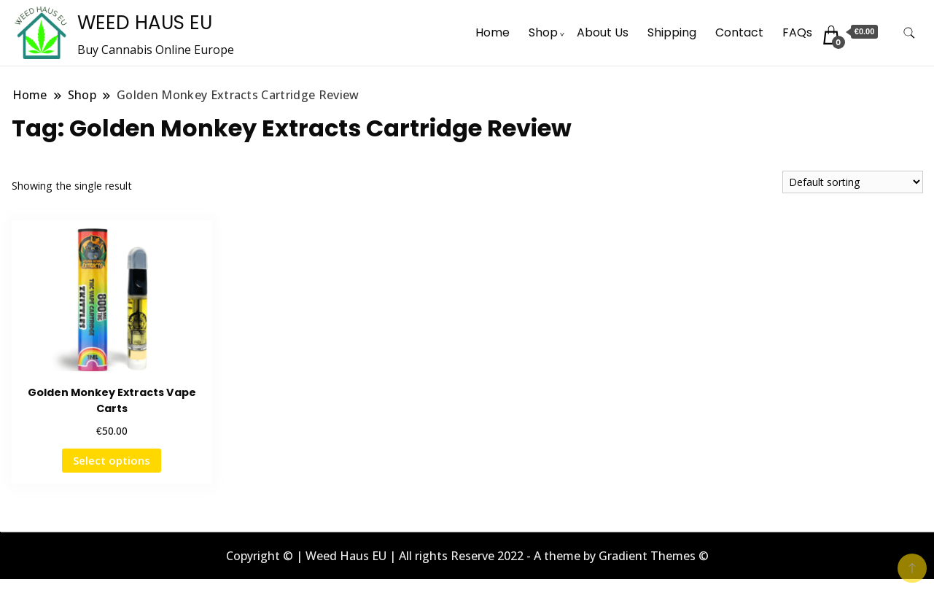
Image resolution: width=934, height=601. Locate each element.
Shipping (671, 32)
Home (492, 32)
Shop (543, 32)
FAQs (797, 32)
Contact (739, 32)
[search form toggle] (909, 33)
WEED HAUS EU (144, 22)
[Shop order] (852, 182)
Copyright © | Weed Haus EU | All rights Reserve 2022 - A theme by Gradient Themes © (467, 556)
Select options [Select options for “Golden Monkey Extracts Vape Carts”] (111, 460)
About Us (602, 32)
